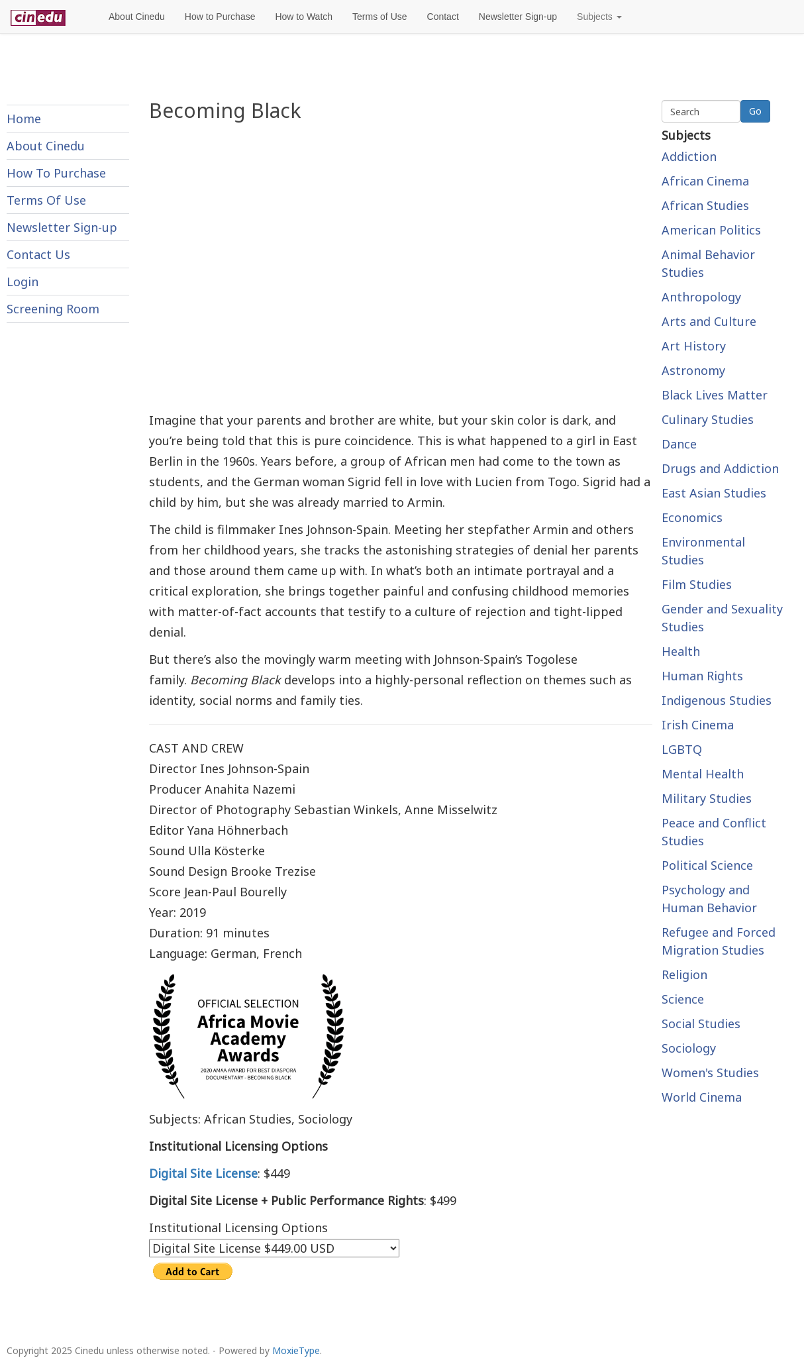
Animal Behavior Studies (708, 263)
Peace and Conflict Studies (714, 832)
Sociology (689, 1048)
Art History (694, 346)
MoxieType (296, 1350)
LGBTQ (682, 749)
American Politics (711, 230)
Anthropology (701, 297)
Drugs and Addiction (720, 468)
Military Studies (707, 798)
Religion (684, 974)
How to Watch (303, 16)
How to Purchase (220, 16)
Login (22, 281)
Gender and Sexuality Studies (722, 618)
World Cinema (702, 1097)
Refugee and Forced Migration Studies (719, 941)
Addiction (689, 156)
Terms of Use (379, 16)
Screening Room (53, 309)
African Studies (705, 205)
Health (681, 651)
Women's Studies (710, 1072)
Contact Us (38, 254)
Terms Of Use (46, 200)
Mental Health (703, 774)
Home (24, 119)
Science (683, 999)
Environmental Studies (703, 551)
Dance (679, 444)
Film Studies (697, 584)
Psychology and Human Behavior (709, 899)
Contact (443, 16)
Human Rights (702, 676)
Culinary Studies (708, 419)
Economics (692, 517)
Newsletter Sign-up (518, 16)
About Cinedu (137, 16)
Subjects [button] (599, 16)
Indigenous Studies (717, 700)
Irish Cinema (698, 725)
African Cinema (705, 181)
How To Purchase (56, 173)
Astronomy (693, 370)
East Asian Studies (714, 493)
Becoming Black (225, 110)
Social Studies (701, 1023)
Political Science (707, 865)
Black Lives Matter (715, 395)
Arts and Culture (709, 321)
